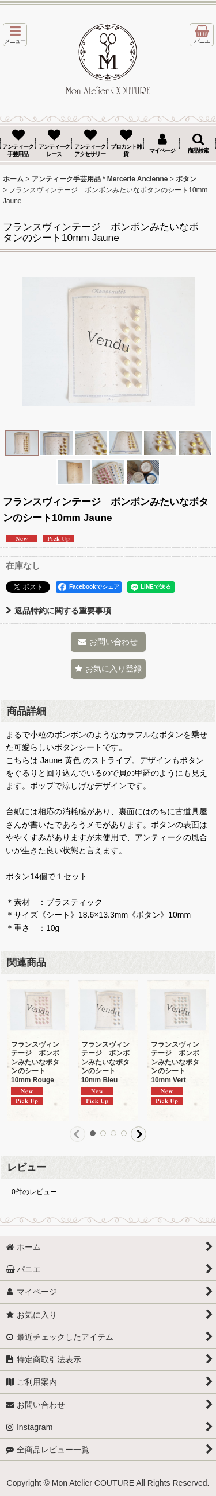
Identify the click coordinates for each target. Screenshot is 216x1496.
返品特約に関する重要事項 (58, 610)
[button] (15, 34)
